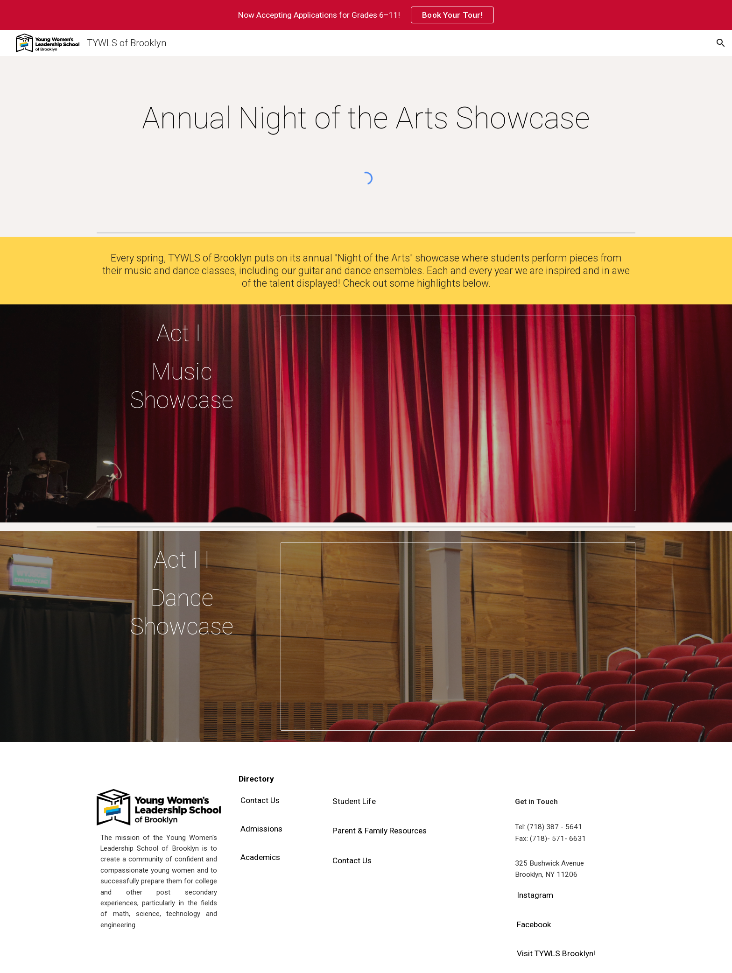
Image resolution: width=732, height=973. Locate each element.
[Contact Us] (260, 800)
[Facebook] (534, 924)
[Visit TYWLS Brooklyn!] (556, 953)
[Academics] (260, 857)
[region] (366, 15)
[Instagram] (535, 895)
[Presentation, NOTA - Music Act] (458, 413)
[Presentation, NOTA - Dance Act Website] (458, 636)
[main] (366, 118)
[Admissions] (261, 828)
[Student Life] (354, 801)
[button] (721, 43)
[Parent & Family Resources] (379, 831)
